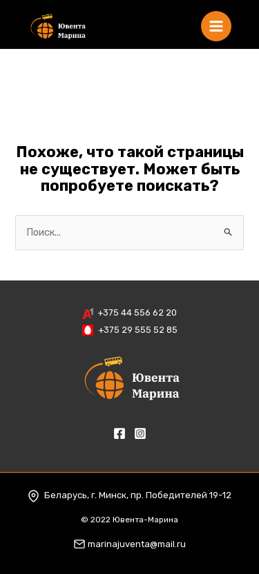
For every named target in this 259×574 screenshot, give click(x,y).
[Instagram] (140, 433)
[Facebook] (119, 433)
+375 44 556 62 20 (137, 312)
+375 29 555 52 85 (138, 330)
